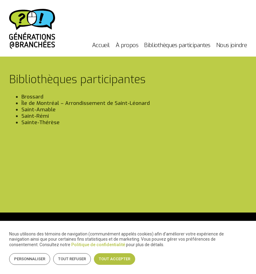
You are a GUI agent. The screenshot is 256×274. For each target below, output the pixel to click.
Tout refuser (72, 259)
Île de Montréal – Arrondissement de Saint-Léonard (85, 103)
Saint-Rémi (35, 116)
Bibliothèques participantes (177, 45)
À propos (127, 45)
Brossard (32, 96)
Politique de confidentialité (98, 244)
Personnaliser (29, 259)
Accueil (101, 45)
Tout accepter (114, 259)
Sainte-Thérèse (40, 122)
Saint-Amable (38, 109)
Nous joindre (231, 45)
